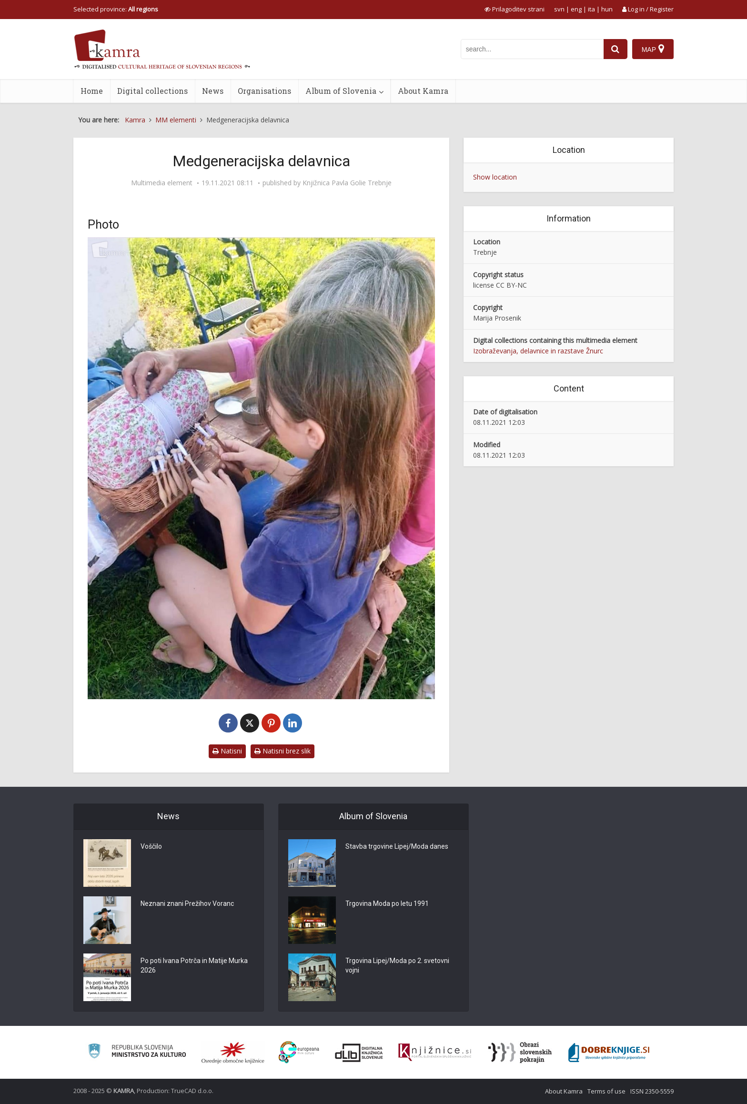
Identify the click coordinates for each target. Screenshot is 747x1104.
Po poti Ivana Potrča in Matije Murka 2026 (194, 965)
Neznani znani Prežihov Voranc (187, 903)
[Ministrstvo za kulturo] (137, 1052)
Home (92, 91)
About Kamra (423, 91)
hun (607, 9)
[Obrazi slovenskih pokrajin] (520, 1052)
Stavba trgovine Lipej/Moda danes (396, 846)
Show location (495, 176)
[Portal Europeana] (299, 1052)
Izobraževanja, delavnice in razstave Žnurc (538, 350)
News (212, 91)
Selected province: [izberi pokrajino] (115, 9)
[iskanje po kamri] (532, 49)
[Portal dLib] (359, 1052)
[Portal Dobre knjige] (608, 1052)
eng (576, 9)
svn (559, 9)
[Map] (653, 49)
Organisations (264, 91)
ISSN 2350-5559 (652, 1091)
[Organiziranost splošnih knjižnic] (233, 1052)
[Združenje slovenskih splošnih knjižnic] (435, 1052)
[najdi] (615, 49)
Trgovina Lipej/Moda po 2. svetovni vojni (397, 965)
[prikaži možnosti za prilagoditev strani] (515, 9)
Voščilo (151, 846)
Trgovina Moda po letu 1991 (387, 903)
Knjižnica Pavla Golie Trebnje (347, 183)
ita (591, 9)
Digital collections (152, 91)
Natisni (227, 750)
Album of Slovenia (340, 91)
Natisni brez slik (282, 750)
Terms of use (606, 1091)
